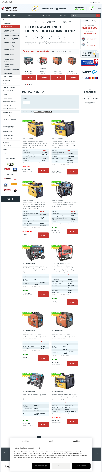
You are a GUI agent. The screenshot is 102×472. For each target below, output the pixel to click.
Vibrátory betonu (8, 83)
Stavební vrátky (7, 123)
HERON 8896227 (58, 330)
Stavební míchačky (9, 87)
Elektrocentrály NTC (10, 42)
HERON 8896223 (28, 330)
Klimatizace (6, 80)
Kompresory (6, 142)
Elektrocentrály (7, 26)
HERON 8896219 (28, 67)
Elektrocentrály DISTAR (9, 50)
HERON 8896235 (28, 391)
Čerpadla (5, 94)
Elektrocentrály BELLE (11, 46)
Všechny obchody (94, 2)
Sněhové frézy (7, 131)
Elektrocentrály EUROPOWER (9, 55)
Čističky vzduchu (8, 138)
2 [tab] (27, 84)
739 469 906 (91, 39)
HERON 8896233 (28, 263)
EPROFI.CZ (28, 22)
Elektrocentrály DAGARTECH (9, 60)
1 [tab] (25, 84)
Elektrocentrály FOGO (11, 39)
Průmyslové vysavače (9, 108)
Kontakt (85, 20)
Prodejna (94, 20)
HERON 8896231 (72, 67)
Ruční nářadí (7, 146)
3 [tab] (29, 84)
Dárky (4, 153)
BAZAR (5, 149)
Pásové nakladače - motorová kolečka (9, 127)
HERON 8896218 (57, 67)
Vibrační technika (8, 91)
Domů (11, 15)
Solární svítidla (7, 98)
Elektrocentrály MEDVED (9, 65)
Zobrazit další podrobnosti (31, 163)
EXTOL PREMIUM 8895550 (61, 263)
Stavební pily (7, 116)
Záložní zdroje (8, 73)
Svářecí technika (8, 135)
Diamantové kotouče (9, 119)
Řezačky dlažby (7, 112)
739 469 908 (91, 45)
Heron (27, 102)
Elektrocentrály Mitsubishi (9, 31)
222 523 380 (89, 27)
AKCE (4, 19)
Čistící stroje (7, 105)
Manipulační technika (9, 101)
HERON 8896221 (57, 391)
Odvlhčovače (7, 23)
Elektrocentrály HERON (11, 35)
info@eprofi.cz (90, 33)
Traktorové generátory (11, 69)
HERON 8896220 (43, 67)
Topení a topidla (8, 76)
